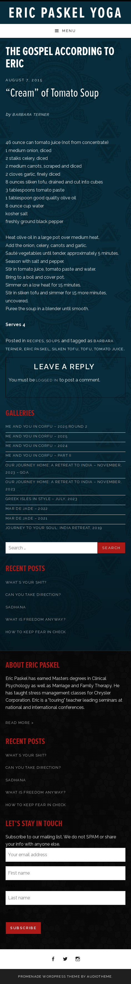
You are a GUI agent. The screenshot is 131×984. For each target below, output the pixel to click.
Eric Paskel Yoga (65, 13)
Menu (69, 31)
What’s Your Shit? (26, 582)
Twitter (65, 959)
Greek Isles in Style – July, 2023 (41, 499)
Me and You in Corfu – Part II (39, 455)
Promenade (29, 976)
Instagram (78, 959)
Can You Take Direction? (33, 595)
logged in (47, 380)
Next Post (120, 48)
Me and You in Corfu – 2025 (36, 436)
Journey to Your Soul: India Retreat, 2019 (54, 528)
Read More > (20, 723)
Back (113, 48)
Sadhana (16, 607)
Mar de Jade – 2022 (27, 508)
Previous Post (106, 48)
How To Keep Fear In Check (36, 632)
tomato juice (109, 349)
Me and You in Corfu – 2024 (37, 446)
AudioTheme (99, 976)
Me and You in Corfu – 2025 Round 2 (46, 426)
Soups (53, 341)
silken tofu (65, 349)
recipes (35, 341)
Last (10, 909)
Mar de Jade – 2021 (26, 518)
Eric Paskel (37, 349)
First (10, 885)
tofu (86, 349)
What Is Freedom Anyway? (36, 619)
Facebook (53, 959)
